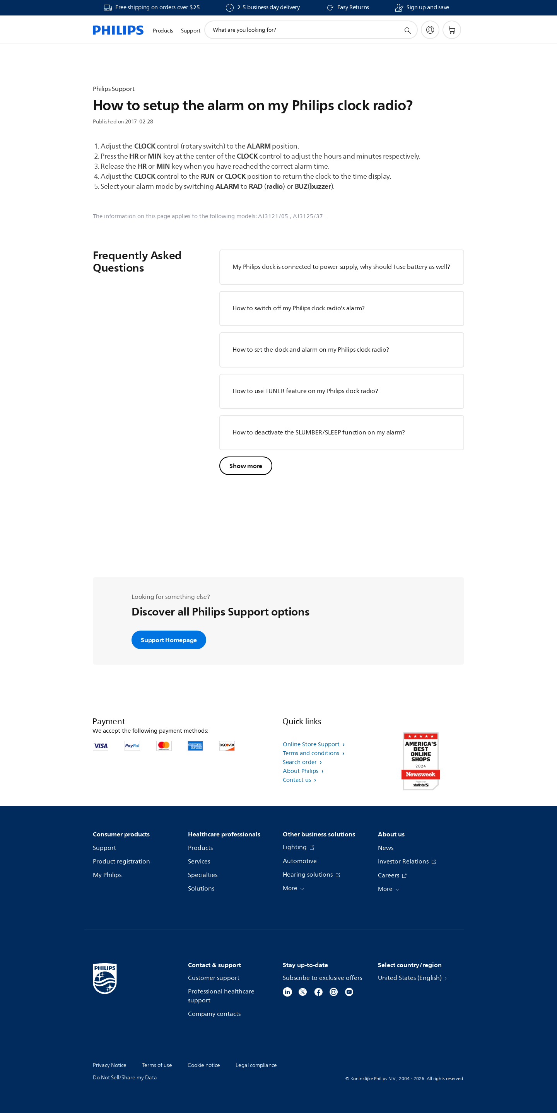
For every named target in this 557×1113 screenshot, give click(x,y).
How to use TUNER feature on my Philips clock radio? (305, 391)
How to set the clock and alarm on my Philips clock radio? (310, 350)
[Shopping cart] (452, 30)
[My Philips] (430, 30)
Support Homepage (169, 639)
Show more (245, 465)
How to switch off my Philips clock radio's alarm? (298, 308)
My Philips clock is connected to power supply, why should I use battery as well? (341, 267)
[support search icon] (407, 30)
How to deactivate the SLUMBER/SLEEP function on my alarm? (318, 432)
